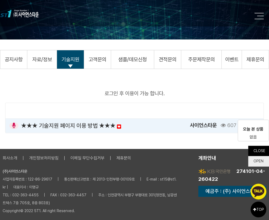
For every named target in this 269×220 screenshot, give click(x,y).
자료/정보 (42, 59)
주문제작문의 (201, 59)
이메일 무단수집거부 (87, 158)
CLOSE (259, 149)
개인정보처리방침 (44, 158)
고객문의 (97, 59)
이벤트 (232, 59)
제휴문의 (255, 59)
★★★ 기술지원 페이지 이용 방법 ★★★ (71, 125)
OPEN (258, 159)
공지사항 (14, 59)
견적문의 (168, 59)
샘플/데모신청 (132, 59)
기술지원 (70, 59)
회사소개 (10, 158)
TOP (258, 209)
